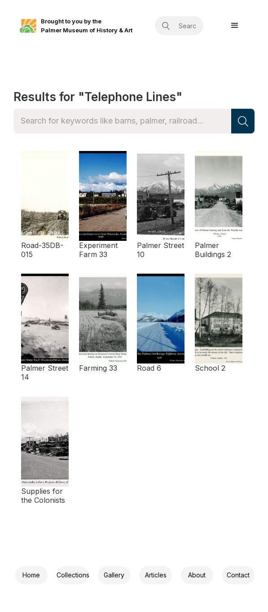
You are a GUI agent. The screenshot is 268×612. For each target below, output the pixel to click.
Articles (156, 575)
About (197, 575)
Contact (238, 575)
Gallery (114, 575)
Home (31, 575)
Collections (73, 575)
